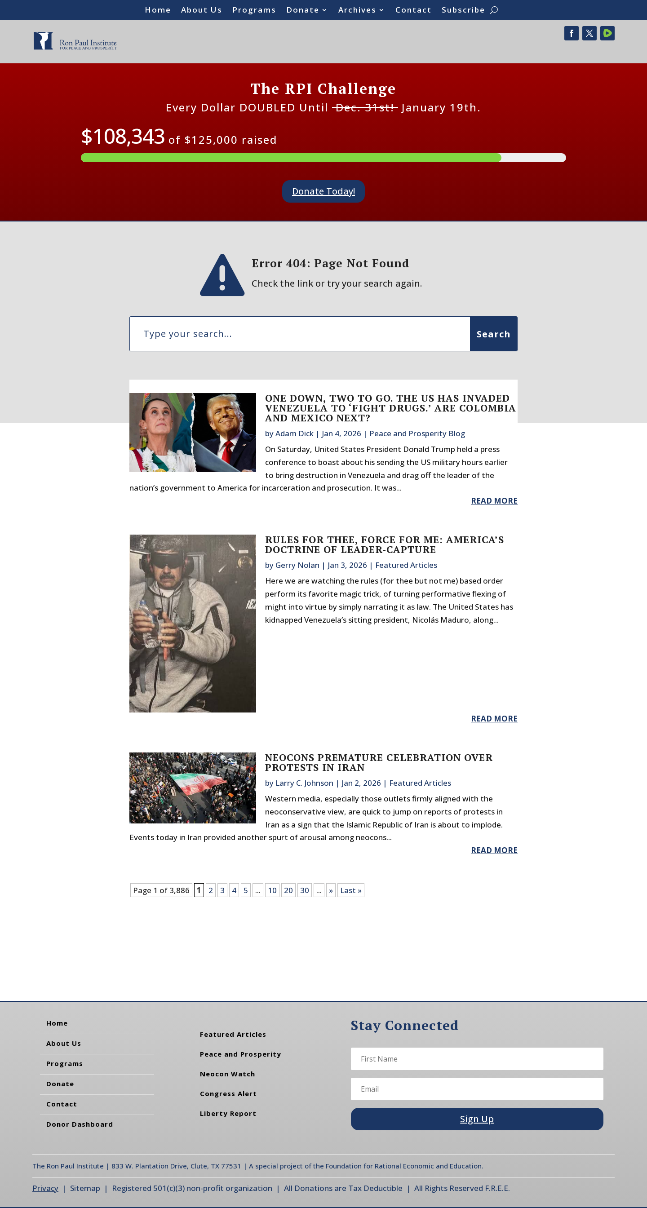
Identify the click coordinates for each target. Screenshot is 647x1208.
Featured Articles (406, 565)
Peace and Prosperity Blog (417, 433)
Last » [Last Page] (351, 890)
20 (288, 890)
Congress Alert (228, 1093)
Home (158, 11)
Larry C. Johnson (304, 783)
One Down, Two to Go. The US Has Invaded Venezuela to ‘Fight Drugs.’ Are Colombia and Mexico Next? (390, 407)
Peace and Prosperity (240, 1053)
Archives (357, 11)
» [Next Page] (331, 890)
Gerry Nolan (297, 565)
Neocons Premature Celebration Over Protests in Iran (379, 762)
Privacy (45, 1188)
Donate (302, 11)
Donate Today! (323, 191)
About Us (201, 11)
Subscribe (463, 11)
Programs (254, 11)
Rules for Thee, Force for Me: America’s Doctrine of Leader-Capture (384, 544)
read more (494, 501)
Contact (413, 11)
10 (272, 890)
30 (304, 890)
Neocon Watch (227, 1073)
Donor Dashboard (79, 1124)
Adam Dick (294, 433)
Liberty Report (228, 1113)
